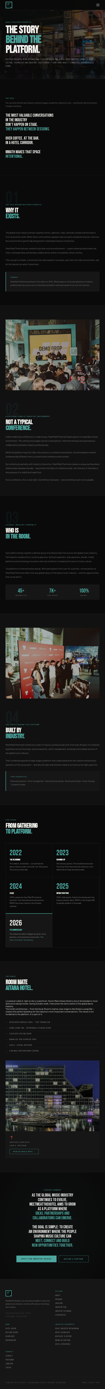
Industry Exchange (63, 1311)
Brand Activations (62, 1340)
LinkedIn (9, 1363)
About (57, 1295)
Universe (59, 1303)
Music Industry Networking (67, 1328)
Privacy (84, 1382)
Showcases (10, 1336)
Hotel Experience (63, 1344)
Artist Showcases (62, 1332)
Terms (97, 1382)
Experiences (60, 1315)
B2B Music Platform (63, 1336)
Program (58, 1299)
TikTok (8, 1367)
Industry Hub (60, 1307)
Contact (9, 1356)
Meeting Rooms (12, 1332)
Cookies (91, 1382)
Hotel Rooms (11, 1328)
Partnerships (11, 1340)
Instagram (10, 1360)
